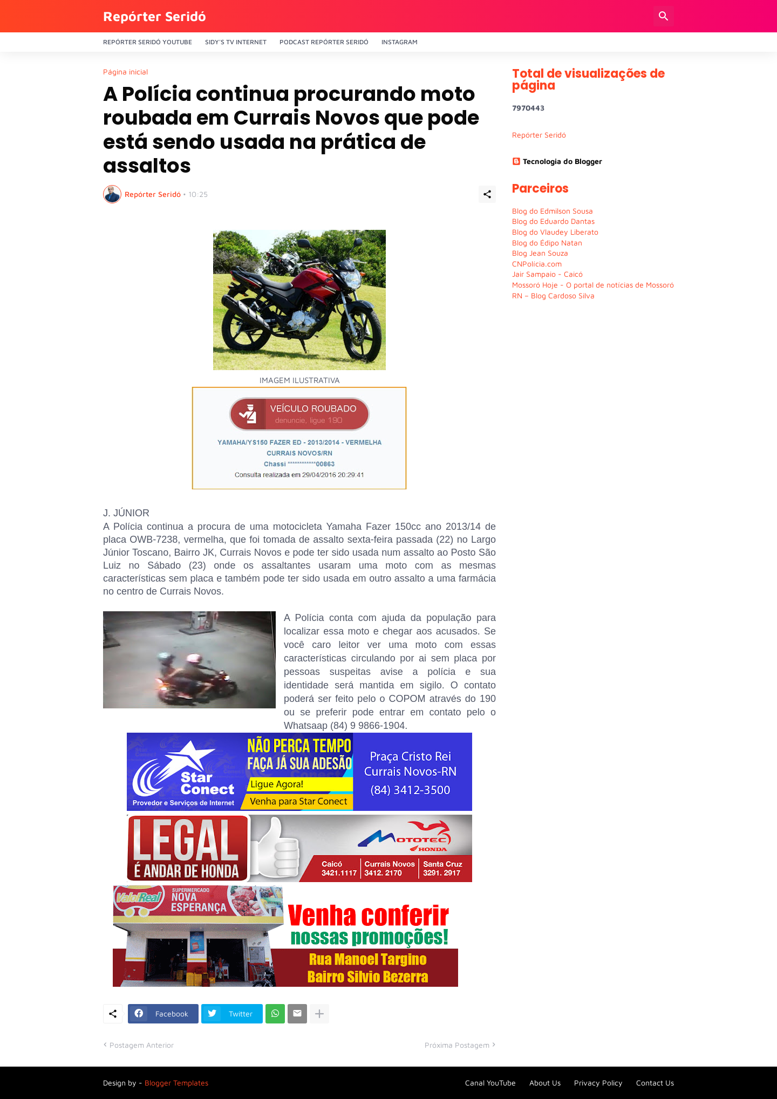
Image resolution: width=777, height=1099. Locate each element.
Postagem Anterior (142, 1044)
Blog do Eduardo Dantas (553, 221)
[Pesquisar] (663, 16)
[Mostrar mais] (319, 1013)
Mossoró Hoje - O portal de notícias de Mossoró (593, 284)
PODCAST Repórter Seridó (324, 42)
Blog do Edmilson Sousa (552, 210)
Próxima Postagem (457, 1044)
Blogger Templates (176, 1082)
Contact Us (655, 1082)
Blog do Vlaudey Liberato (555, 231)
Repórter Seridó (154, 16)
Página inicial (125, 72)
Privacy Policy (598, 1082)
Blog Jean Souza (540, 252)
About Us (545, 1082)
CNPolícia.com (537, 263)
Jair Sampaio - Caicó (547, 273)
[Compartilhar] (487, 194)
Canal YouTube (490, 1082)
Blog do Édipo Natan (547, 242)
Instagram (399, 42)
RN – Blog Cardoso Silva (553, 295)
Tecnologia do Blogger (557, 161)
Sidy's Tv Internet (236, 42)
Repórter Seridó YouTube (147, 42)
